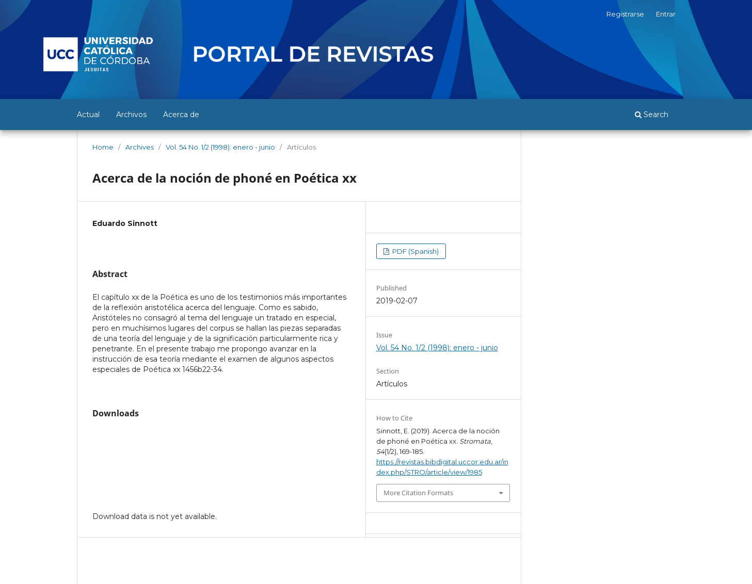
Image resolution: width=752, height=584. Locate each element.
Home (103, 147)
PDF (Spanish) (415, 251)
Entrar (666, 14)
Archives (139, 147)
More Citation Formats (418, 492)
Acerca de (181, 114)
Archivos (131, 114)
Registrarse (625, 14)
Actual (88, 114)
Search (651, 114)
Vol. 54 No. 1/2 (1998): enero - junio (220, 147)
